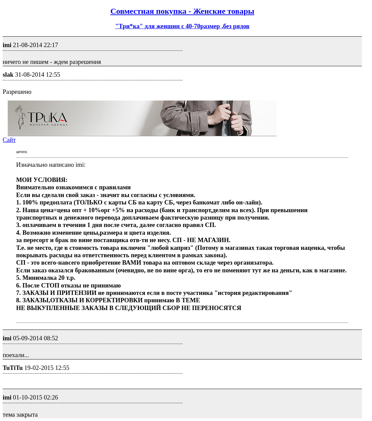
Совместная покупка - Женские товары (182, 11)
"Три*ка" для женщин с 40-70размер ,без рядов (182, 26)
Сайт (9, 139)
